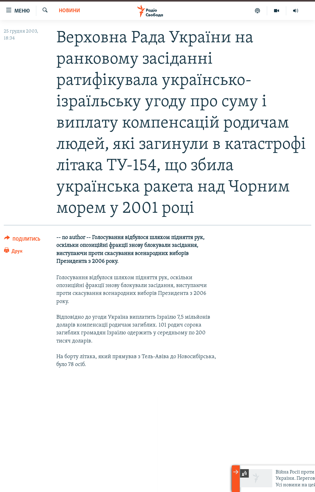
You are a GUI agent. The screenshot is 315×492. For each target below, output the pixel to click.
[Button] (22, 240)
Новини (69, 11)
